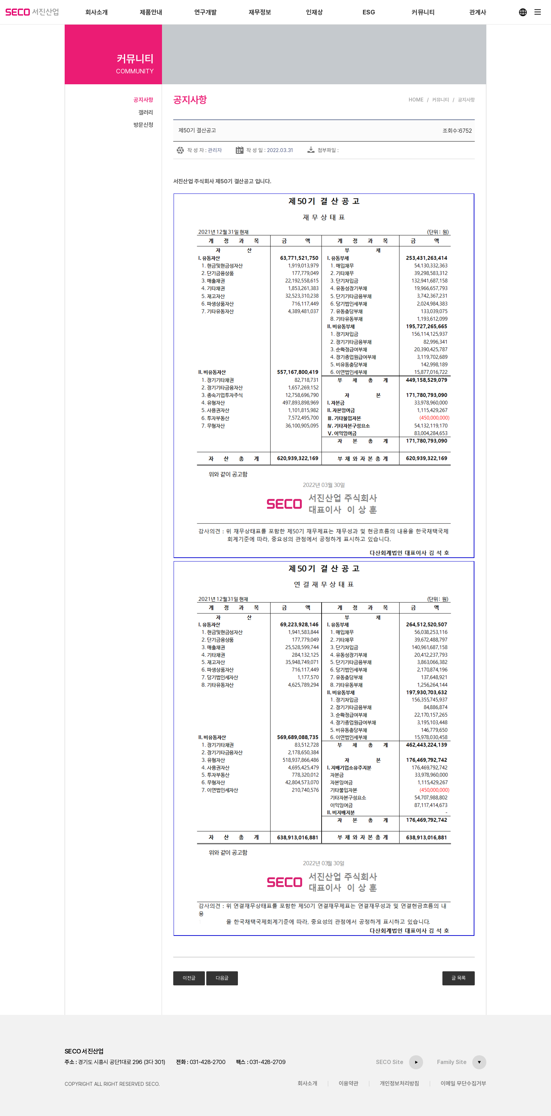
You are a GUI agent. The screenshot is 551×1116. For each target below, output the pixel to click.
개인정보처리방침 (399, 1083)
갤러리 (145, 112)
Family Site (452, 1062)
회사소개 (307, 1083)
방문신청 (143, 125)
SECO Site (389, 1062)
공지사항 (143, 100)
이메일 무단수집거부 (463, 1083)
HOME (416, 100)
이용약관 (348, 1083)
